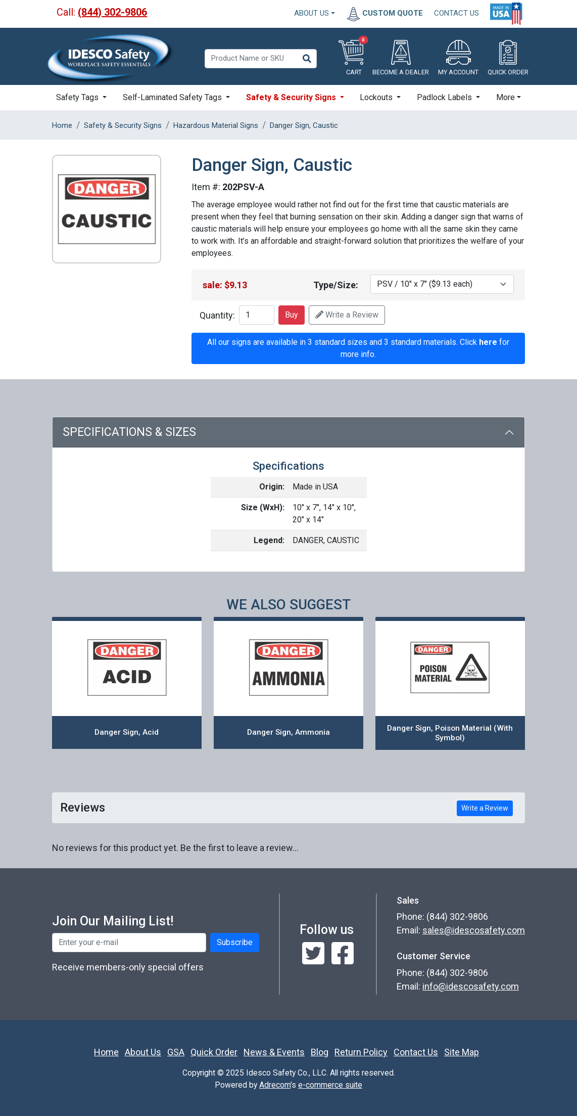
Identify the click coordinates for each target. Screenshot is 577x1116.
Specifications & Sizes (129, 432)
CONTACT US (456, 13)
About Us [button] (311, 13)
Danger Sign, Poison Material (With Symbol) (450, 733)
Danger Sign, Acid (126, 732)
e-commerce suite (330, 1085)
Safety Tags (78, 97)
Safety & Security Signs (292, 97)
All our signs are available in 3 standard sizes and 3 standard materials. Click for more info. (358, 348)
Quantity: (217, 315)
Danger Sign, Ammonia (288, 732)
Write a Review (346, 315)
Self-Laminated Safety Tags (173, 97)
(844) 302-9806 (112, 12)
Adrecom (275, 1085)
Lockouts (377, 97)
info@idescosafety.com (470, 986)
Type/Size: (335, 285)
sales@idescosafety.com (473, 930)
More (505, 97)
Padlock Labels (445, 97)
